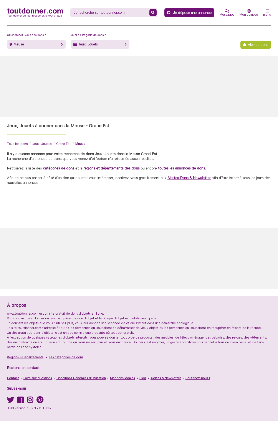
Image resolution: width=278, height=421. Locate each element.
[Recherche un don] (110, 13)
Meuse (18, 44)
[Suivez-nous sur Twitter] (10, 401)
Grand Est (63, 144)
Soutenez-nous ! (197, 378)
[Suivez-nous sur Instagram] (30, 401)
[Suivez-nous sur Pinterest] (39, 401)
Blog (142, 378)
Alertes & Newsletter (166, 378)
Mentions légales (122, 378)
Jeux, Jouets (88, 44)
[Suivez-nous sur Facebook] (20, 401)
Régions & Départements (25, 357)
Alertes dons (258, 44)
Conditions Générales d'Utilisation (81, 378)
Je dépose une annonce (189, 12)
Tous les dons (17, 144)
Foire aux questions (37, 378)
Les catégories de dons (66, 357)
